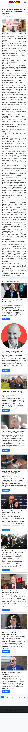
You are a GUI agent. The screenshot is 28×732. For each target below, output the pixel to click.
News (3, 2)
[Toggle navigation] (25, 2)
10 (24, 697)
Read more (6, 319)
